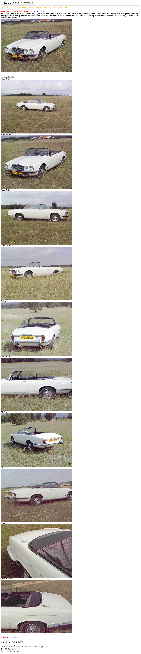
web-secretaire (12, 637)
